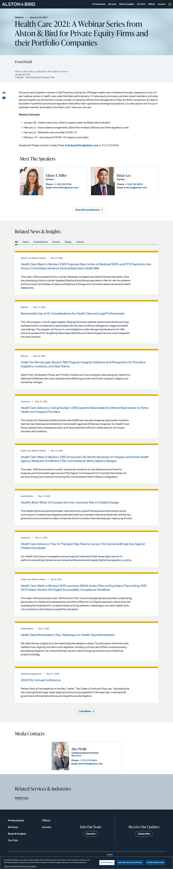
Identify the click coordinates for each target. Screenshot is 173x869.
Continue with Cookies (155, 862)
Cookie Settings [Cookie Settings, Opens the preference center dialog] (107, 862)
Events (56, 242)
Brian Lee (124, 175)
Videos (80, 242)
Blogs (68, 242)
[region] (86, 862)
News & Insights (126, 4)
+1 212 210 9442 (88, 760)
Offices (151, 4)
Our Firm (141, 4)
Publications (41, 242)
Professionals (98, 4)
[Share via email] (3, 97)
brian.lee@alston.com (135, 188)
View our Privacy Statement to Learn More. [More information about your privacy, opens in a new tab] (21, 866)
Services (112, 4)
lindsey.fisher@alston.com (83, 145)
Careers (161, 4)
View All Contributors (87, 210)
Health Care (22, 798)
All (16, 242)
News (26, 242)
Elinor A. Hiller (56, 175)
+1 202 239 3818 (134, 184)
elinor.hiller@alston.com (65, 188)
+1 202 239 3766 (62, 184)
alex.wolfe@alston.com (90, 764)
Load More (85, 711)
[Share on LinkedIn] (3, 93)
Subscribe (144, 834)
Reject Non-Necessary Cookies (130, 862)
